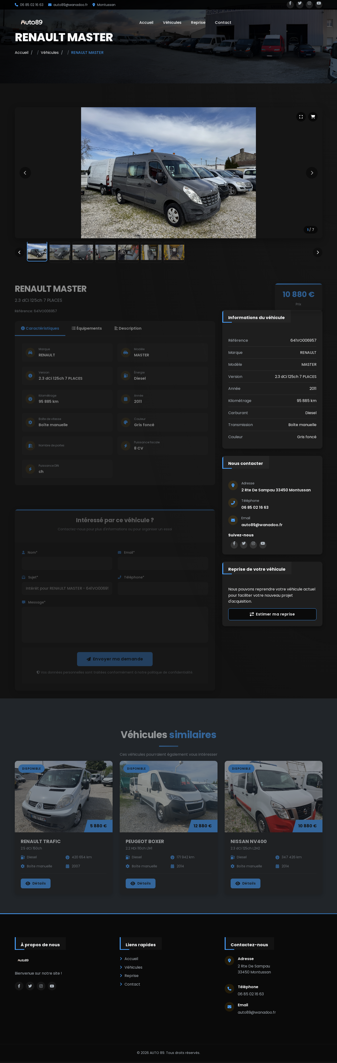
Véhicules (172, 22)
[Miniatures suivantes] (317, 252)
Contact (223, 22)
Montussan (104, 4)
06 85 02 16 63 (29, 4)
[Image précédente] (25, 173)
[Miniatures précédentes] (19, 252)
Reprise (198, 22)
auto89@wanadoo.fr (68, 4)
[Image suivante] (312, 173)
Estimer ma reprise (272, 614)
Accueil (146, 22)
